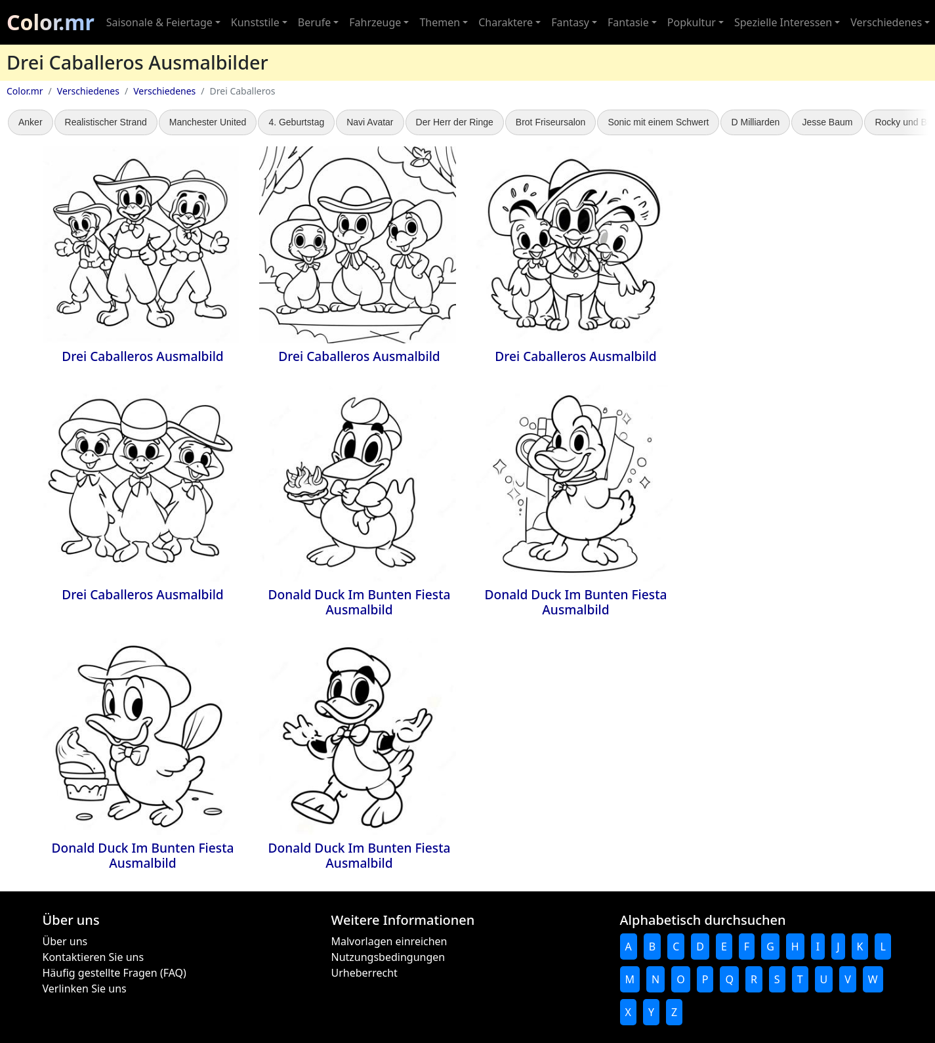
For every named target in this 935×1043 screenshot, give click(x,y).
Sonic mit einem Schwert (658, 122)
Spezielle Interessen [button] (783, 22)
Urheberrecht (364, 973)
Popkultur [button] (691, 22)
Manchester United (208, 122)
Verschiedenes (88, 91)
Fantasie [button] (628, 22)
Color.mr (50, 22)
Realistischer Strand (106, 122)
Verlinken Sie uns (85, 988)
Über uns (65, 941)
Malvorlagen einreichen (389, 941)
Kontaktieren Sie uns (93, 957)
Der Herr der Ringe (454, 122)
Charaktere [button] (505, 22)
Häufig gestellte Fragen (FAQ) (114, 973)
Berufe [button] (314, 22)
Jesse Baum (827, 122)
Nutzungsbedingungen (388, 957)
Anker (30, 122)
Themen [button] (439, 22)
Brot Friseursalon (551, 122)
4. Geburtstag (296, 122)
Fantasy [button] (570, 22)
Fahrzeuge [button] (375, 22)
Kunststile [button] (255, 22)
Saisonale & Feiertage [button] (159, 22)
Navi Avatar (369, 122)
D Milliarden (755, 122)
